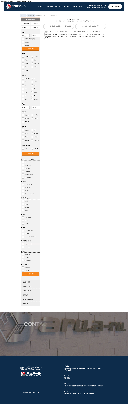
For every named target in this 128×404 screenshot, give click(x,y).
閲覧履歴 (25, 304)
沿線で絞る (35, 23)
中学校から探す (35, 27)
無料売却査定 (79, 386)
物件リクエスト (27, 286)
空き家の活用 (99, 386)
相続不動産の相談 (89, 386)
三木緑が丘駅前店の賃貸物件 (93, 368)
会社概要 (25, 392)
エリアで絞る (26, 23)
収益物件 (91, 394)
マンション (81, 394)
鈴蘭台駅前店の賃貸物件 (77, 368)
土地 (86, 394)
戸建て (74, 394)
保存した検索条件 (28, 299)
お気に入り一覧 (27, 290)
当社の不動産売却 (69, 386)
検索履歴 (25, 295)
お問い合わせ (115, 6)
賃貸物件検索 (26, 282)
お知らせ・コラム (34, 392)
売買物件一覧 (67, 394)
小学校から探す (26, 27)
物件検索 (66, 368)
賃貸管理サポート (69, 378)
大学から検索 (67, 370)
